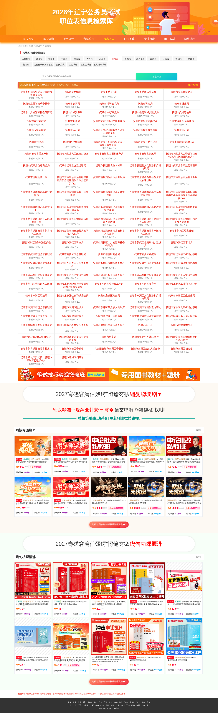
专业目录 (149, 38)
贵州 (110, 702)
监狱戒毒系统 (100, 64)
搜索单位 (156, 76)
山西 (107, 705)
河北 (121, 702)
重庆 (85, 702)
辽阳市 (166, 59)
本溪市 (64, 59)
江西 (74, 705)
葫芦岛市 (140, 59)
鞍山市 (51, 59)
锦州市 (153, 59)
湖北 (138, 702)
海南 (116, 702)
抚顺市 (115, 59)
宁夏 (92, 705)
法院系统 (73, 64)
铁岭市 (191, 59)
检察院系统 (86, 64)
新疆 (138, 705)
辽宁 (80, 705)
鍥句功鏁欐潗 (26, 557)
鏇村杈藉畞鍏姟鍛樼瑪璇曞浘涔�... (109, 681)
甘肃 (95, 702)
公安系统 (60, 64)
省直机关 (26, 59)
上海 (117, 705)
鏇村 (198, 430)
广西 (105, 702)
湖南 (143, 702)
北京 (80, 702)
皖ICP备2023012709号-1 (109, 708)
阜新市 (128, 59)
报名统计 (68, 38)
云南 (143, 705)
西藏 (133, 705)
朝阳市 (77, 59)
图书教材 (169, 38)
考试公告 (88, 38)
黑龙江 (132, 702)
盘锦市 (178, 59)
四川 (123, 705)
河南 (126, 702)
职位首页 (28, 38)
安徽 (74, 702)
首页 (31, 46)
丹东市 (102, 59)
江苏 (69, 705)
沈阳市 (39, 59)
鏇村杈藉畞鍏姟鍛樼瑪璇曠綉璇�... (109, 524)
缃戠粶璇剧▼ (26, 430)
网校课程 (189, 38)
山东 (102, 705)
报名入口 (109, 38)
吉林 (148, 702)
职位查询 (48, 38)
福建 (90, 702)
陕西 (112, 705)
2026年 (38, 46)
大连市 (89, 59)
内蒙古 (86, 705)
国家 (69, 702)
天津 (128, 705)
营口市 (26, 64)
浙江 (148, 705)
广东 (100, 702)
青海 (97, 705)
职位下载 (129, 38)
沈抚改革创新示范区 (43, 64)
